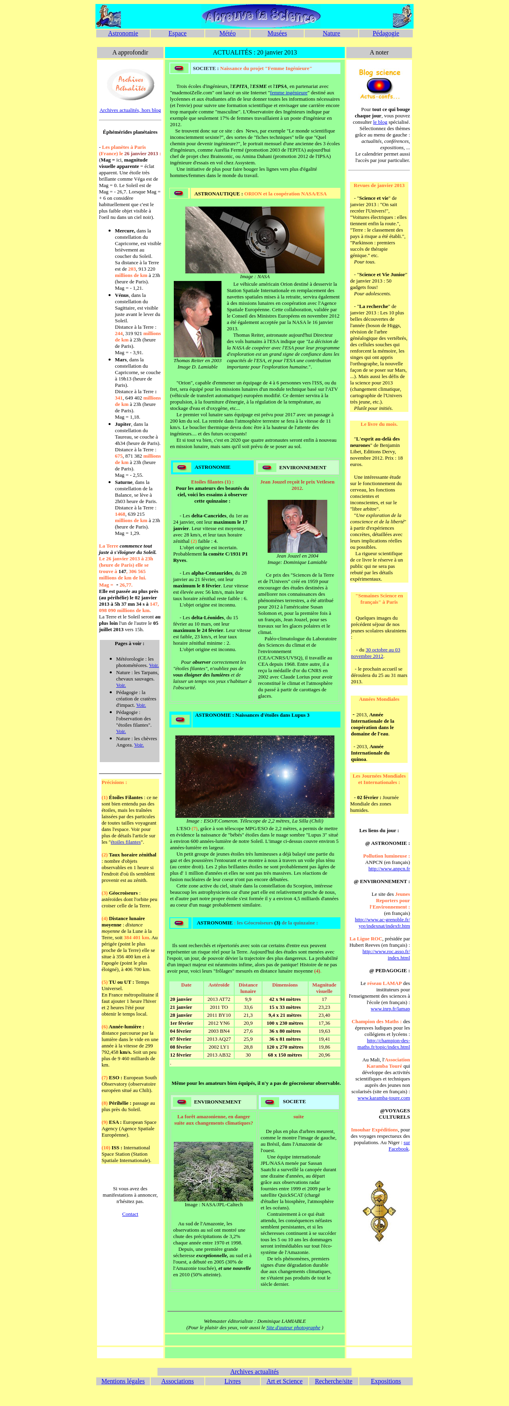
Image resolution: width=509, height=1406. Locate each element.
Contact (130, 1214)
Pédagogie (386, 33)
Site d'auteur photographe (293, 1327)
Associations (177, 1381)
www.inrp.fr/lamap (390, 1009)
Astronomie (123, 33)
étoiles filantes (126, 842)
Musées (277, 33)
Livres (233, 1381)
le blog (380, 122)
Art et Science (284, 1381)
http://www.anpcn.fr (389, 869)
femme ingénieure (288, 93)
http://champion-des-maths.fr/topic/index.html (383, 1043)
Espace (178, 33)
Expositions (386, 1381)
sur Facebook (399, 1145)
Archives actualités (254, 1371)
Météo (228, 33)
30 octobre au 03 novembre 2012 (375, 653)
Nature (331, 33)
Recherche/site (333, 1381)
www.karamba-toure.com (383, 1098)
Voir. (154, 665)
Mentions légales (123, 1381)
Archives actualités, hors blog (130, 110)
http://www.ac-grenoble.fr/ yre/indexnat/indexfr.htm (382, 923)
